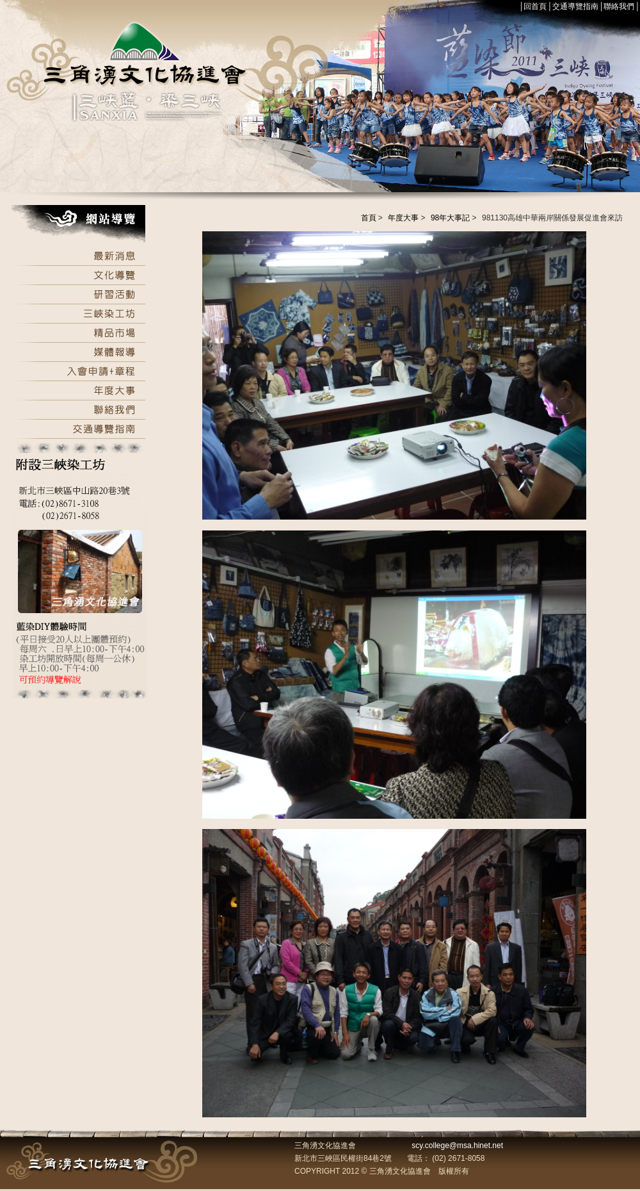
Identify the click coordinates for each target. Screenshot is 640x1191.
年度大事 (403, 217)
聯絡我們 (619, 6)
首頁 (368, 217)
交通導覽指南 (575, 6)
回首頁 (535, 6)
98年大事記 (450, 217)
